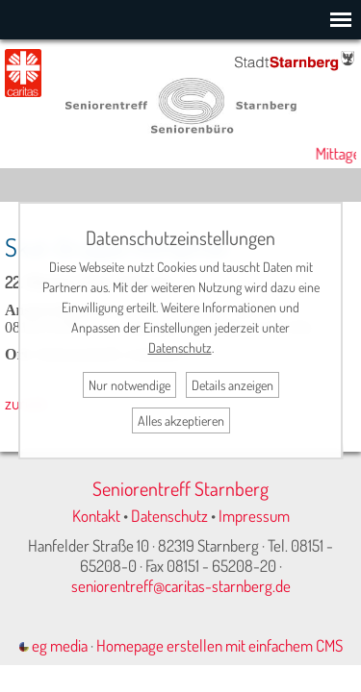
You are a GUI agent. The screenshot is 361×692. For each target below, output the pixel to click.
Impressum (254, 516)
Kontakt (96, 516)
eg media (53, 645)
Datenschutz (169, 516)
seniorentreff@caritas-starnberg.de (181, 586)
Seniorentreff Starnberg (180, 488)
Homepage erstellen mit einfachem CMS (219, 645)
